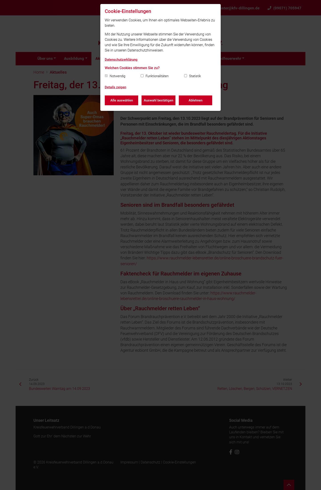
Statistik (195, 76)
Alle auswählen (121, 100)
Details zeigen (115, 87)
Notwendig (117, 76)
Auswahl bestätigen (158, 100)
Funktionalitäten (157, 76)
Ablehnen (195, 100)
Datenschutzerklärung (121, 60)
